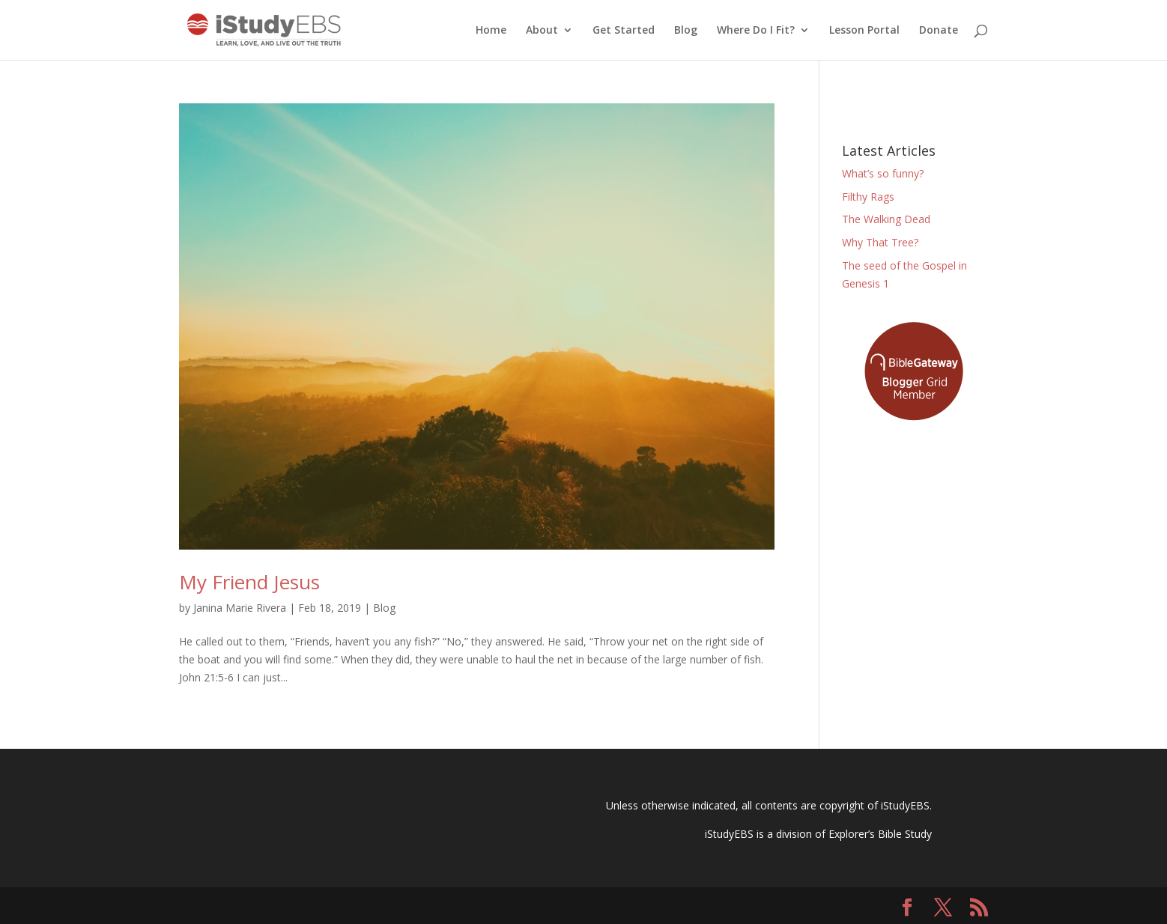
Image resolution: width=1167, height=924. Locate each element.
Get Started (623, 31)
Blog (685, 31)
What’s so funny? (883, 173)
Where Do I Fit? (756, 31)
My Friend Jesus (249, 581)
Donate (938, 31)
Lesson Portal (864, 31)
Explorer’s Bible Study (880, 834)
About (542, 31)
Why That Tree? (880, 242)
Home (491, 31)
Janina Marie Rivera (239, 608)
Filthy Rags (868, 196)
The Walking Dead (886, 219)
